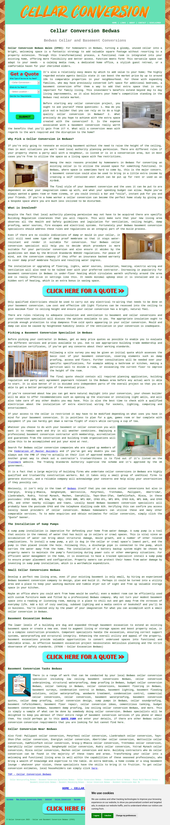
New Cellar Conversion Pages (29, 799)
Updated (48, 799)
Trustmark (14, 462)
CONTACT (142, 23)
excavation (117, 632)
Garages (77, 799)
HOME (114, 23)
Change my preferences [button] (126, 815)
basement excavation (114, 625)
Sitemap (10, 799)
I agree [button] (96, 815)
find (18, 736)
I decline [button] (107, 815)
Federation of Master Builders (36, 451)
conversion (105, 186)
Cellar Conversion (63, 799)
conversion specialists (137, 503)
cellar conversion (87, 103)
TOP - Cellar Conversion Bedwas (29, 774)
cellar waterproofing (64, 693)
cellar (147, 48)
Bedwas (71, 488)
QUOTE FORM (68, 718)
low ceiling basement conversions (93, 679)
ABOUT (132, 23)
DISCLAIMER (155, 23)
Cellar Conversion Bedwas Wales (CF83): (36, 48)
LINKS (123, 23)
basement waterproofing (112, 697)
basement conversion (57, 86)
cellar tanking (56, 686)
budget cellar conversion (144, 682)
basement (58, 173)
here (94, 768)
